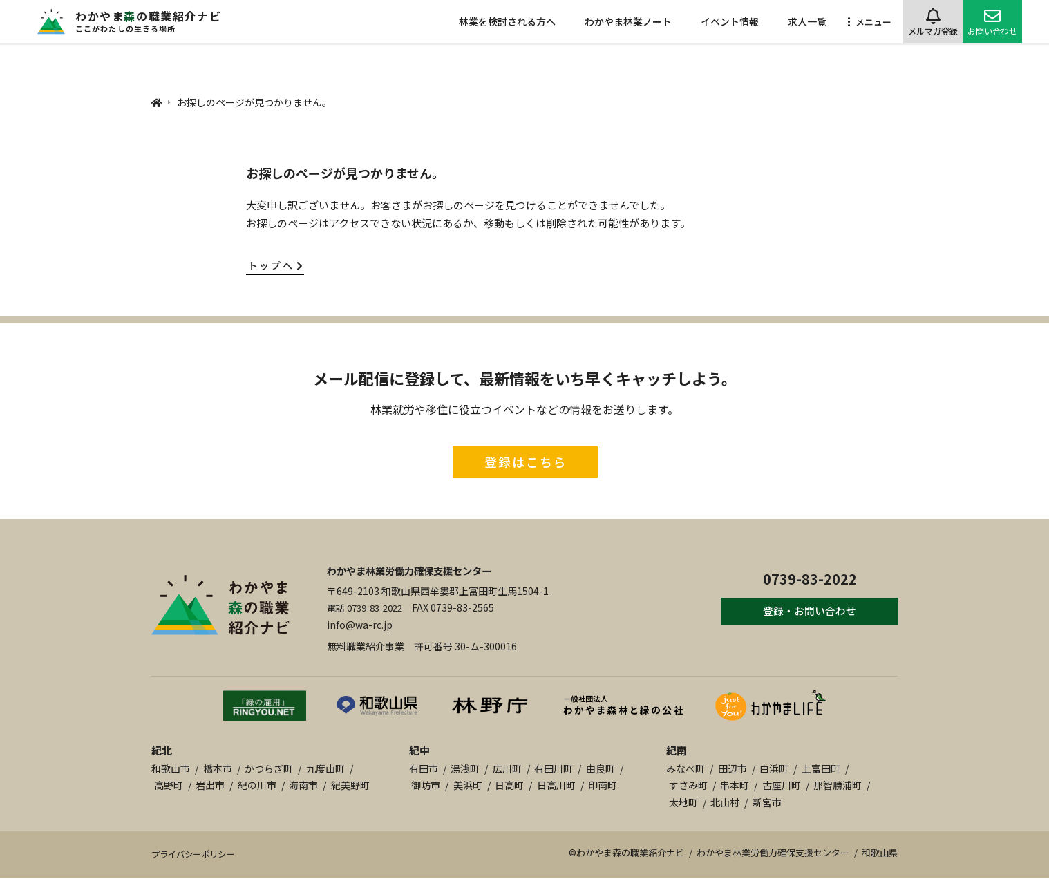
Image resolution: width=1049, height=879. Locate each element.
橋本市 (217, 768)
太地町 (683, 802)
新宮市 (767, 802)
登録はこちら (525, 462)
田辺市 (732, 768)
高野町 (168, 785)
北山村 (724, 802)
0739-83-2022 (800, 576)
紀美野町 (350, 785)
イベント (730, 21)
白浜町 (773, 768)
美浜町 (467, 785)
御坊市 (425, 785)
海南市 (303, 785)
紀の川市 (257, 785)
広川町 (507, 768)
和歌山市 (170, 768)
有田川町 (553, 768)
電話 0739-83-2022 (369, 607)
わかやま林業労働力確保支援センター (421, 570)
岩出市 (210, 785)
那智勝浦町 (837, 785)
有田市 (423, 768)
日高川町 (556, 785)
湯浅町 (465, 768)
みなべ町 (685, 768)
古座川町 (781, 785)
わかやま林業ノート (628, 21)
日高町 (509, 785)
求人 (807, 21)
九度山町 (325, 768)
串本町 (734, 785)
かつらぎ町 (269, 768)
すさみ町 (688, 785)
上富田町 (821, 768)
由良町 (600, 768)
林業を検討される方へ (507, 21)
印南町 (602, 785)
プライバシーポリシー (196, 854)
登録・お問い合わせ (801, 614)
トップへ (276, 265)
